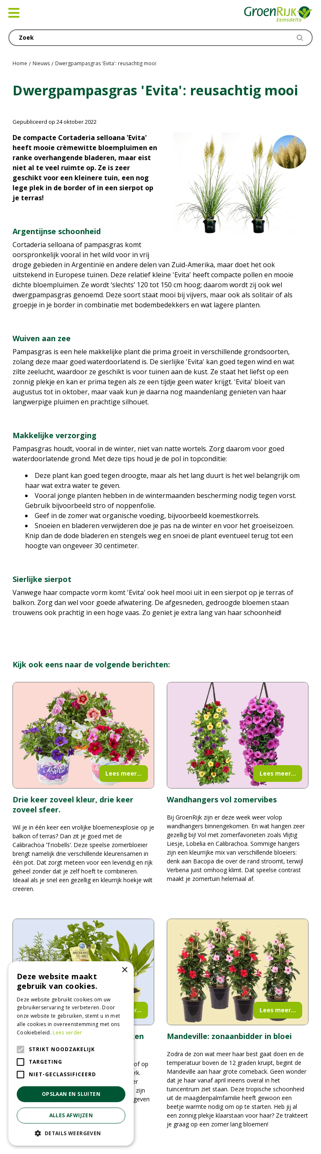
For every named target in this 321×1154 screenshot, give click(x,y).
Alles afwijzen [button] (71, 1115)
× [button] (124, 970)
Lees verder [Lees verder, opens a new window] (67, 1032)
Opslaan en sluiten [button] (71, 1094)
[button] (71, 1133)
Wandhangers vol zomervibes (222, 799)
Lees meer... (123, 773)
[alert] (71, 1053)
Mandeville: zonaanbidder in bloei (229, 1036)
